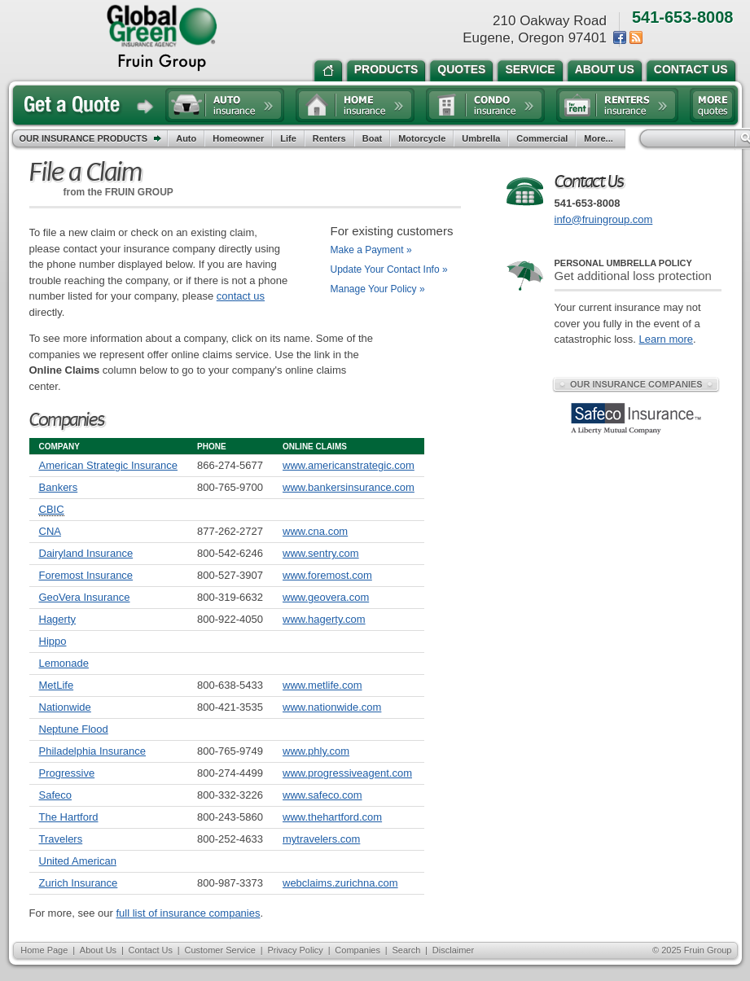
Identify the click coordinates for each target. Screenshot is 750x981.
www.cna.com (315, 531)
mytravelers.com (321, 839)
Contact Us (151, 950)
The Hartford (69, 817)
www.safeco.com (322, 795)
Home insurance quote (355, 105)
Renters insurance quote (617, 105)
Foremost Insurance (86, 575)
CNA (50, 531)
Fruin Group (708, 950)
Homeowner (238, 138)
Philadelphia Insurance (93, 751)
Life (288, 138)
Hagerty (58, 619)
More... (600, 138)
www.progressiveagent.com (347, 773)
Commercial (542, 138)
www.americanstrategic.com (348, 465)
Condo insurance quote (485, 105)
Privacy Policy (294, 950)
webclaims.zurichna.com (340, 883)
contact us (241, 296)
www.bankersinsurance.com (348, 487)
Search (406, 950)
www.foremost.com (327, 575)
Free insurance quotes (712, 105)
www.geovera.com (326, 597)
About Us (98, 950)
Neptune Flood (73, 729)
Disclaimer (453, 950)
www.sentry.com (321, 553)
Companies (357, 950)
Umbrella (481, 138)
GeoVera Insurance (84, 597)
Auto (186, 138)
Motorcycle (422, 138)
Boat (372, 138)
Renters (329, 138)
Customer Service (219, 950)
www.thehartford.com (332, 817)
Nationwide (65, 707)
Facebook (620, 38)
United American (77, 861)
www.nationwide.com (332, 707)
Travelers (61, 839)
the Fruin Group (162, 38)
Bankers (58, 487)
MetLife (56, 685)
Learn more (666, 339)
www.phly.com (316, 751)
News (636, 38)
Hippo (53, 641)
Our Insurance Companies (635, 384)
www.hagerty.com (324, 619)
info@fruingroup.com (604, 219)
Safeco (55, 795)
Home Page (44, 950)
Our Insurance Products (94, 139)
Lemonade (64, 663)
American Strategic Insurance (108, 465)
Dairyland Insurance (86, 553)
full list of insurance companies (188, 913)
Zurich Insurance (78, 883)
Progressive (67, 773)
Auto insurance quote (224, 105)
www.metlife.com (322, 685)
